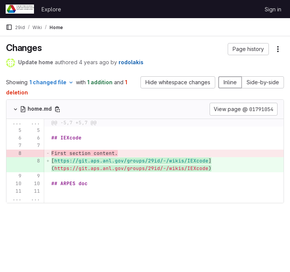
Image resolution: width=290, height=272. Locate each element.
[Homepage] (19, 9)
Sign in (273, 9)
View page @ (243, 109)
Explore (51, 9)
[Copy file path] (57, 109)
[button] (248, 49)
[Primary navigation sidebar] (9, 27)
